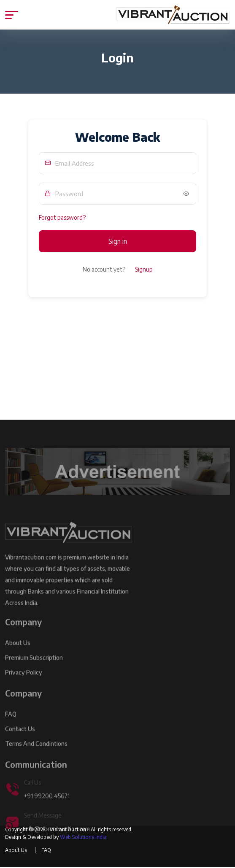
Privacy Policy (23, 684)
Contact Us (20, 741)
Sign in (117, 241)
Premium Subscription (34, 670)
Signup (144, 269)
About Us (17, 655)
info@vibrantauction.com (57, 841)
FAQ (10, 726)
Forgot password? (62, 217)
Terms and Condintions (36, 756)
